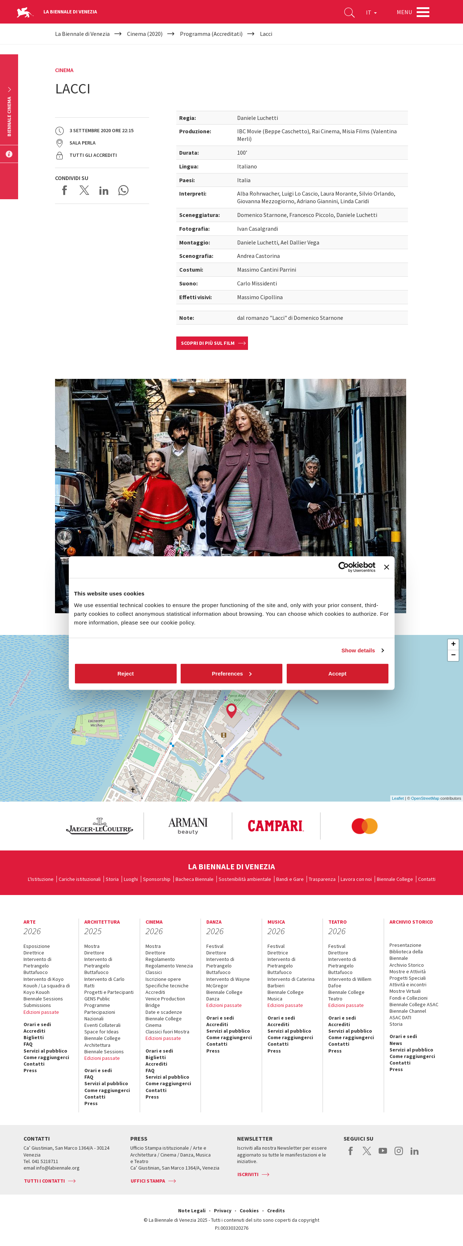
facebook (351, 1155)
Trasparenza (322, 879)
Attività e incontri (408, 984)
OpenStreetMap (425, 798)
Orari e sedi (37, 1024)
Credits (276, 1210)
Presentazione (405, 945)
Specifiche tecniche (167, 985)
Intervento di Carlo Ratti (104, 982)
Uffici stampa (148, 1181)
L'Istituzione (41, 879)
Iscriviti (247, 1174)
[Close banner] (386, 567)
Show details (358, 650)
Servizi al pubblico (45, 1051)
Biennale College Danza (224, 995)
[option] (99, 826)
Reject (125, 673)
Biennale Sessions (43, 998)
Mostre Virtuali (405, 991)
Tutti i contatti (44, 1181)
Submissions (37, 1005)
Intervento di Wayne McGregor (228, 982)
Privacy (222, 1210)
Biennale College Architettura (102, 1041)
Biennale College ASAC (414, 1004)
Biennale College (395, 879)
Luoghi (131, 879)
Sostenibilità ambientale (245, 879)
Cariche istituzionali (80, 879)
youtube (382, 1155)
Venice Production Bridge (165, 1001)
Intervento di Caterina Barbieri (291, 982)
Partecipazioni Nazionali (99, 1015)
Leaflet (398, 798)
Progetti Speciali (408, 978)
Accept (337, 673)
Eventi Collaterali (102, 1025)
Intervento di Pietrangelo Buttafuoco (37, 965)
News (396, 1043)
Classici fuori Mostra (167, 1031)
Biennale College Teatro (346, 995)
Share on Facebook (65, 190)
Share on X (84, 190)
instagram (398, 1155)
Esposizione (37, 946)
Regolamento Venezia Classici (169, 968)
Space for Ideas (101, 1031)
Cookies (249, 1210)
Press (30, 1070)
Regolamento (160, 959)
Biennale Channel (408, 1011)
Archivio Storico (407, 965)
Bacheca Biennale (195, 879)
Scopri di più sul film (208, 343)
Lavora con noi (356, 879)
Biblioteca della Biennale (406, 954)
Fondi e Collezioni (409, 998)
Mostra (92, 946)
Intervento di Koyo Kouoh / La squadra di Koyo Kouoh (47, 985)
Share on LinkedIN (104, 190)
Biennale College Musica (286, 995)
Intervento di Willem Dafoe (349, 982)
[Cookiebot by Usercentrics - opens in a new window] (343, 567)
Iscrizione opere (163, 979)
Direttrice (34, 952)
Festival (214, 946)
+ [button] (453, 644)
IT (371, 12)
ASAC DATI (400, 1017)
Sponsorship (157, 879)
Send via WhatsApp (123, 190)
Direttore (94, 952)
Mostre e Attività (408, 971)
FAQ (28, 1044)
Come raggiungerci (46, 1057)
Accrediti (34, 1031)
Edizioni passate (41, 1012)
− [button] (453, 655)
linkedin (414, 1155)
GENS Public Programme (97, 1001)
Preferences (232, 673)
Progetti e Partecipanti (109, 992)
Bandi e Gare (290, 879)
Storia (112, 879)
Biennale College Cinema (164, 1021)
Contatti (426, 879)
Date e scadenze (164, 1012)
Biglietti (34, 1037)
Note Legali (192, 1210)
